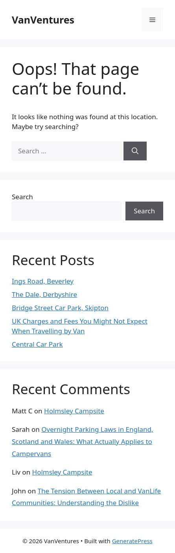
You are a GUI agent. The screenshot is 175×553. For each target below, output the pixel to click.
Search (22, 196)
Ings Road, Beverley (43, 281)
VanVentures (43, 19)
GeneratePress (132, 541)
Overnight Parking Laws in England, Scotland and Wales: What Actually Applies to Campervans (82, 441)
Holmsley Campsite (74, 410)
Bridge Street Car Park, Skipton (60, 307)
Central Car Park (37, 344)
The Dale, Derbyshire (44, 294)
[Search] (135, 151)
